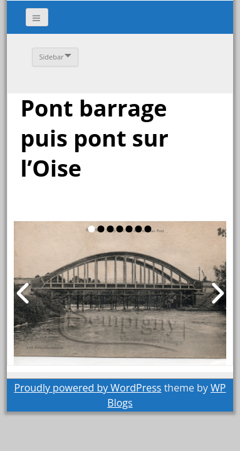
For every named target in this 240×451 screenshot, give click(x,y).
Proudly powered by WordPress (88, 388)
